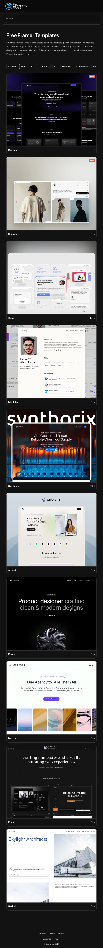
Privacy (61, 933)
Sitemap (42, 933)
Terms (52, 933)
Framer (57, 939)
